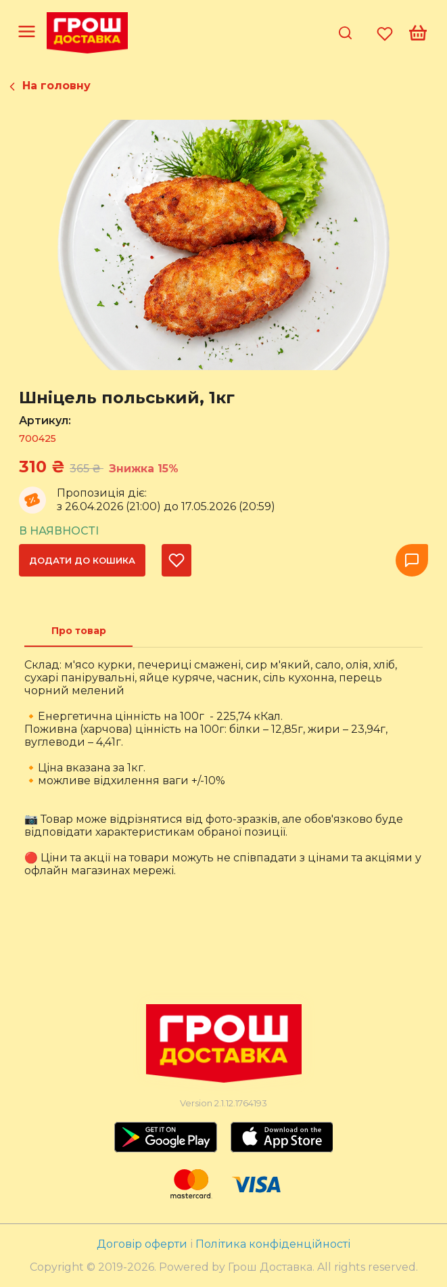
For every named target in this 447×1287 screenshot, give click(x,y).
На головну (56, 85)
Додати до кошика (82, 560)
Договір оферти (143, 1244)
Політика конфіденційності (272, 1244)
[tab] (78, 630)
